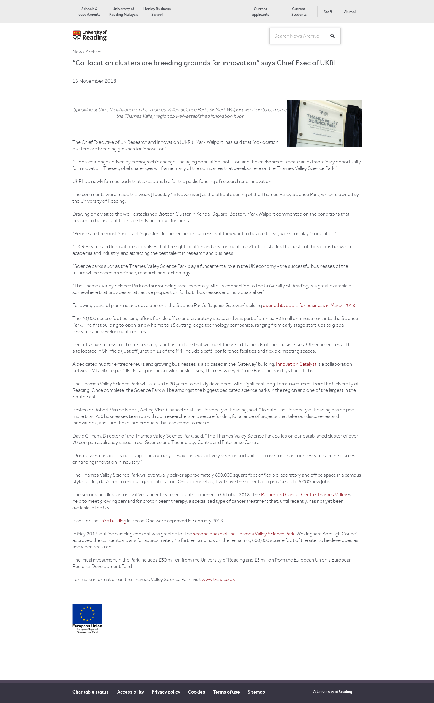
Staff (328, 11)
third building (112, 521)
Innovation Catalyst (296, 364)
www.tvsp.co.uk (218, 580)
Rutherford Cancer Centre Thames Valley (304, 495)
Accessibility (130, 692)
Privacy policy (166, 692)
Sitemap (256, 692)
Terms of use (226, 692)
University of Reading (334, 691)
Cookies (196, 692)
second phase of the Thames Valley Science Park (243, 534)
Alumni (350, 11)
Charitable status (91, 692)
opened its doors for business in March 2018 (309, 305)
